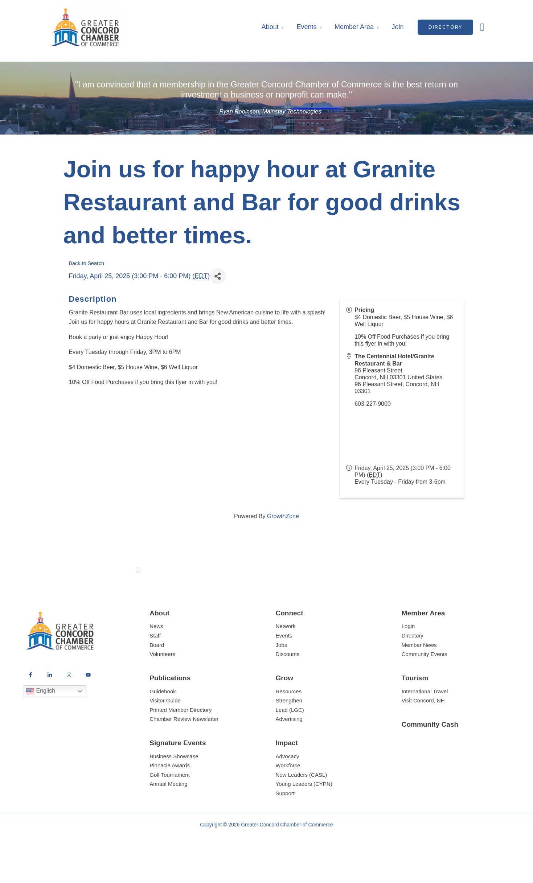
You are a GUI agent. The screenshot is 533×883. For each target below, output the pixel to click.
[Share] (218, 276)
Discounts (288, 680)
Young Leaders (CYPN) (304, 811)
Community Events (424, 680)
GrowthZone (283, 516)
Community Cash (430, 751)
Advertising (289, 746)
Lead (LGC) (290, 736)
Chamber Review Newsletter (183, 746)
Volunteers (162, 680)
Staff (155, 662)
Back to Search (86, 263)
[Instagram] (69, 702)
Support (285, 820)
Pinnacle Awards (169, 792)
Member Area (354, 26)
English (40, 718)
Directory (412, 662)
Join (398, 26)
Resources (289, 718)
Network (286, 653)
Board (156, 671)
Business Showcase (173, 783)
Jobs (281, 671)
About (270, 26)
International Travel (425, 718)
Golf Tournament (169, 801)
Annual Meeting (168, 811)
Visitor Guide (165, 727)
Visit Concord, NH (423, 727)
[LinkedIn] (50, 702)
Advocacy (287, 783)
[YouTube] (88, 702)
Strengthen (289, 727)
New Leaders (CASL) (301, 801)
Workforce (288, 792)
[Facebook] (30, 702)
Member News (419, 671)
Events (306, 26)
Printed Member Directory (180, 736)
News (156, 653)
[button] (445, 27)
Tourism (415, 704)
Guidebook (162, 718)
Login (408, 653)
